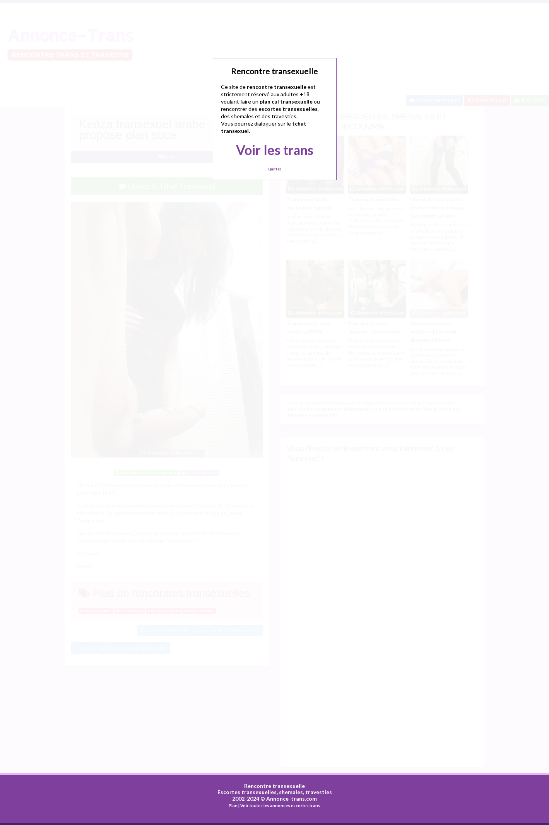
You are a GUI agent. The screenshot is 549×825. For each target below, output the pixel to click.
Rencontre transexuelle (274, 785)
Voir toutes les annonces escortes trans (280, 804)
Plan (233, 804)
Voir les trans (274, 150)
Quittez (274, 169)
